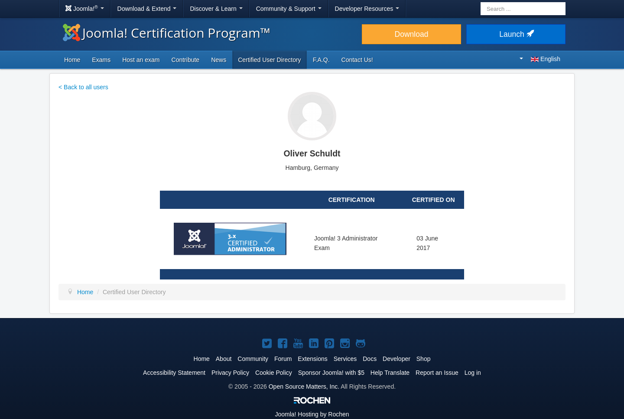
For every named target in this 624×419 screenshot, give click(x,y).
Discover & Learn (216, 8)
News (218, 59)
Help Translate (390, 372)
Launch (515, 34)
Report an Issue (437, 372)
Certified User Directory (269, 59)
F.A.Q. (321, 59)
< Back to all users (83, 87)
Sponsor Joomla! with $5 (331, 372)
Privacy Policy (230, 372)
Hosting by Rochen (312, 414)
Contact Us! (357, 59)
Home (72, 59)
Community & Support (289, 8)
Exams (101, 59)
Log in (473, 372)
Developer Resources (367, 8)
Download (412, 34)
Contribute (186, 59)
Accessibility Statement (174, 372)
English (540, 58)
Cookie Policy (273, 372)
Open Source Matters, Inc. (304, 386)
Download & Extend (147, 8)
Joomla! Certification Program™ (166, 33)
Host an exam (140, 59)
